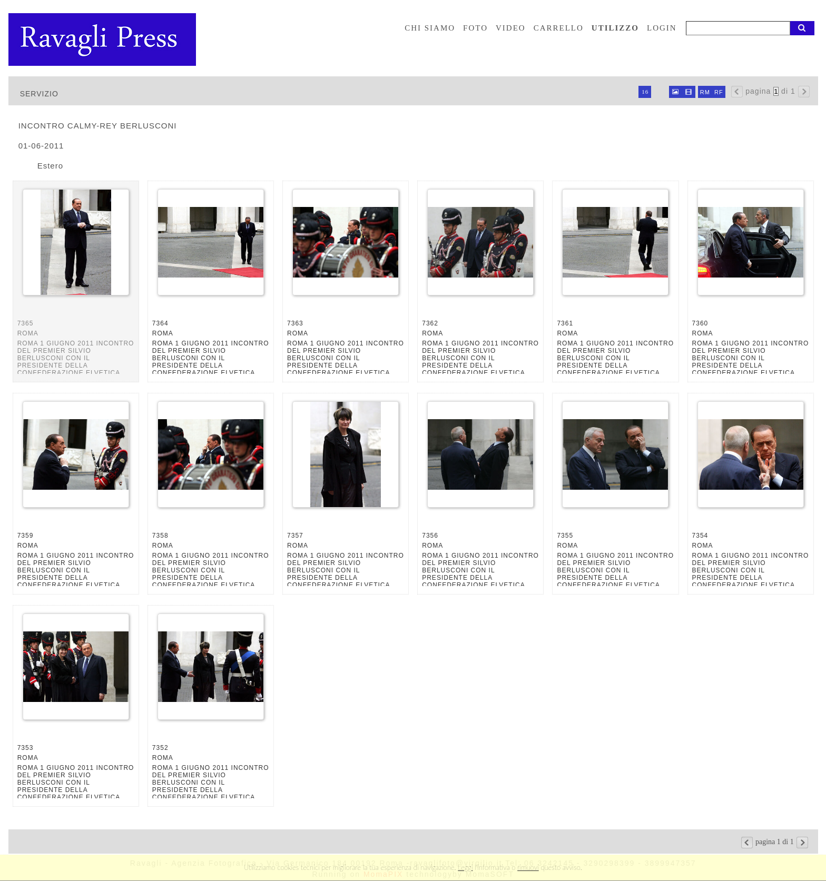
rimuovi (528, 867)
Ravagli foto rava (103, 39)
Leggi (465, 867)
